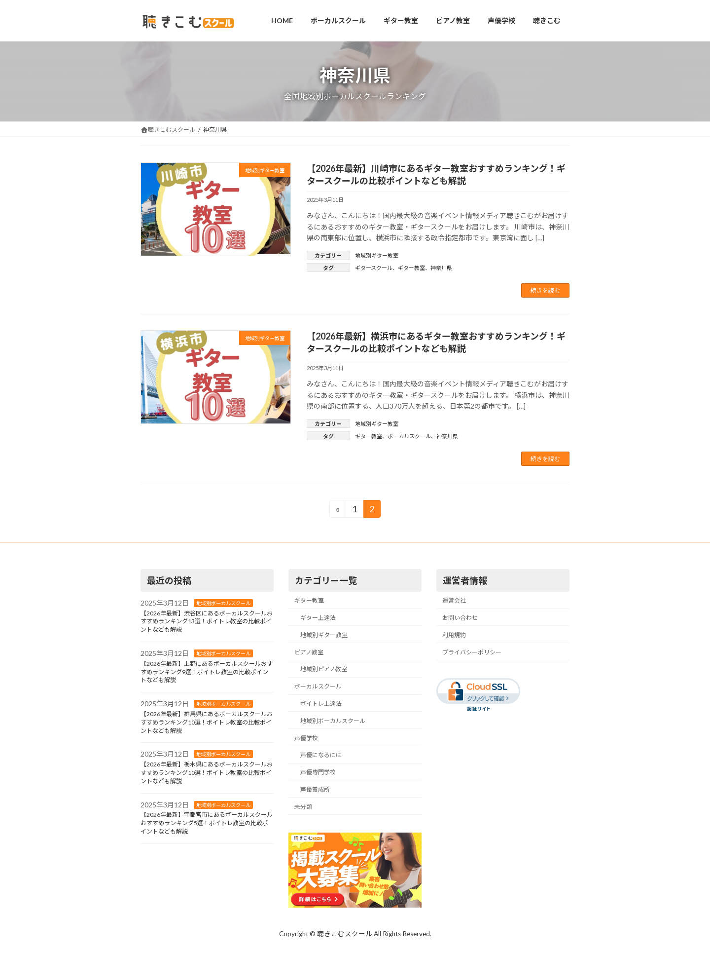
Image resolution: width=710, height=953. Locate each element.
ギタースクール (373, 268)
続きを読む (545, 290)
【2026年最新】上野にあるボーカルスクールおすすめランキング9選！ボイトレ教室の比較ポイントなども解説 (207, 672)
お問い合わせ (460, 618)
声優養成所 (315, 789)
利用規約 (454, 635)
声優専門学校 (318, 772)
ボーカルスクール (409, 436)
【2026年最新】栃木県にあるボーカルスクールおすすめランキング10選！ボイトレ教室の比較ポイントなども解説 (207, 773)
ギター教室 (411, 268)
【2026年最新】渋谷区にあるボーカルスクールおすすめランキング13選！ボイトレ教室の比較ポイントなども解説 (207, 622)
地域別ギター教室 (376, 255)
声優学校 (306, 738)
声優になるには (321, 755)
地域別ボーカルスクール (223, 603)
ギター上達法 (318, 618)
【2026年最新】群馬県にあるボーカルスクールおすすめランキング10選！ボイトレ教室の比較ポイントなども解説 (207, 723)
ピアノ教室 (308, 652)
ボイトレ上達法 (321, 703)
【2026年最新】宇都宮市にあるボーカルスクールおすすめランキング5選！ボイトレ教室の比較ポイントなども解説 (207, 823)
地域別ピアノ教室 (323, 669)
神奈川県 (441, 268)
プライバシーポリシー (471, 652)
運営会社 (454, 601)
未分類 (303, 806)
